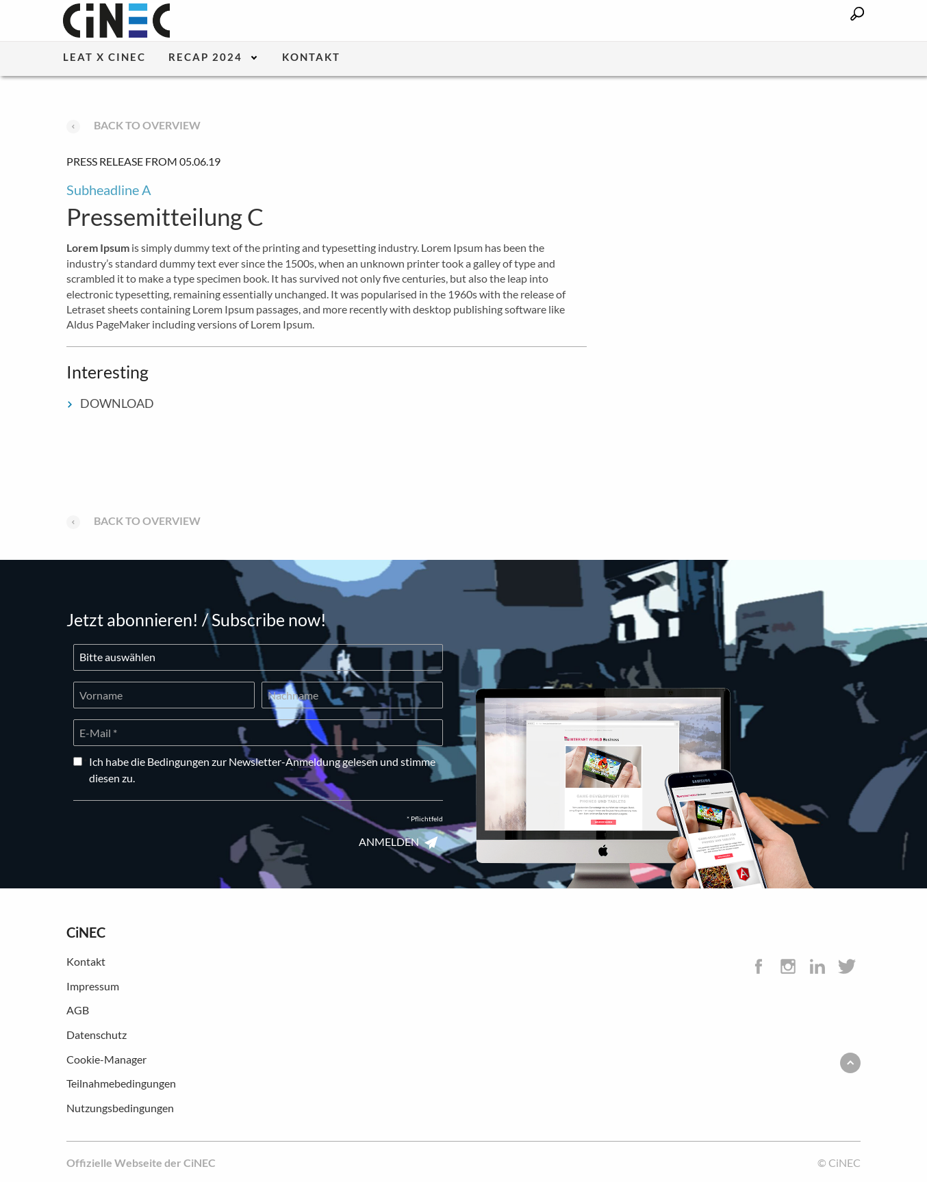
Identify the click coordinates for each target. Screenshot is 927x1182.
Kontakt (85, 961)
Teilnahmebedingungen (121, 1083)
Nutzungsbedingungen (120, 1107)
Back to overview (133, 124)
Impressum (92, 985)
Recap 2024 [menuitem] (205, 57)
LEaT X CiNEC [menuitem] (104, 57)
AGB (77, 1009)
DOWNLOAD (110, 403)
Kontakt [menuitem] (311, 57)
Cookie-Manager (106, 1059)
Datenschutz (96, 1034)
